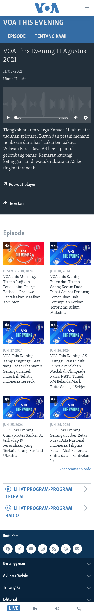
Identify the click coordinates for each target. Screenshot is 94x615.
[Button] (13, 204)
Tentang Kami (50, 36)
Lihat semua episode (75, 469)
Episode (17, 36)
